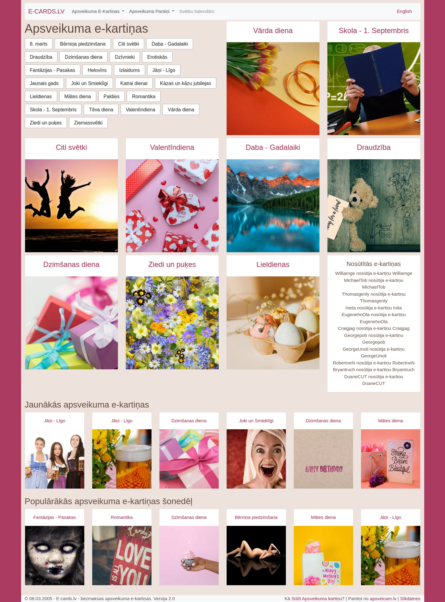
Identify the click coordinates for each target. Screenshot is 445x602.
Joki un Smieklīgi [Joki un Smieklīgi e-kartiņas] (256, 420)
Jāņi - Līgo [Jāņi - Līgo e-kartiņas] (54, 420)
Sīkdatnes (410, 598)
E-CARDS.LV (46, 11)
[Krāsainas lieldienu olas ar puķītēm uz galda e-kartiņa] (273, 322)
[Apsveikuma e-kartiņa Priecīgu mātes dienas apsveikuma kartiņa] (323, 555)
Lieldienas (41, 96)
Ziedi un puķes (46, 122)
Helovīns (97, 70)
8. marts (39, 43)
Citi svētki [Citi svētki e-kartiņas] (71, 147)
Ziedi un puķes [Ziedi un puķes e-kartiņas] (172, 264)
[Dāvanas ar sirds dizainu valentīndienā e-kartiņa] (172, 205)
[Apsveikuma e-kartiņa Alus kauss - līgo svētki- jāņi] (121, 459)
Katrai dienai (134, 83)
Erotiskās (157, 57)
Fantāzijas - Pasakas (52, 70)
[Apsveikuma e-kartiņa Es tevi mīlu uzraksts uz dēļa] (121, 555)
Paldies (111, 96)
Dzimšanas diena (83, 57)
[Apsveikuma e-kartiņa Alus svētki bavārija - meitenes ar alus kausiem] (54, 459)
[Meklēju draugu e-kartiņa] (373, 205)
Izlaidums (129, 70)
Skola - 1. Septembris (53, 109)
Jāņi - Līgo (163, 70)
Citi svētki (128, 43)
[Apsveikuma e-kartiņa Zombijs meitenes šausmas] (54, 555)
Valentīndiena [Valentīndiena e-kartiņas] (172, 147)
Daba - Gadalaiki (169, 43)
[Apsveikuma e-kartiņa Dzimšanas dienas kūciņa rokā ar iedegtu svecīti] (189, 555)
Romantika (143, 96)
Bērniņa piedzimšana (82, 43)
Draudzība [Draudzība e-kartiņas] (374, 147)
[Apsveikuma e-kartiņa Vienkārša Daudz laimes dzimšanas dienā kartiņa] (323, 459)
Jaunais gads (44, 83)
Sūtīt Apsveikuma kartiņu (316, 598)
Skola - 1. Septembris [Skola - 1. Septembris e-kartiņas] (374, 30)
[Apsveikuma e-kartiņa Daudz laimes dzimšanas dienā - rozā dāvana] (189, 459)
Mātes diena (77, 96)
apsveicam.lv (383, 598)
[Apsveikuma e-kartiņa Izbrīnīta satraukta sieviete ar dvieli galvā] (256, 459)
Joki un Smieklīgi (89, 83)
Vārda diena (181, 109)
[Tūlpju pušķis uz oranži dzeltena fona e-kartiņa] (273, 88)
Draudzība (41, 57)
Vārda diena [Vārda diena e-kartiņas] (273, 30)
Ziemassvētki (88, 122)
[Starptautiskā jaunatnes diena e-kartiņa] (71, 205)
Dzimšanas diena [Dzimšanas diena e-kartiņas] (71, 264)
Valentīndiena (140, 109)
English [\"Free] (404, 11)
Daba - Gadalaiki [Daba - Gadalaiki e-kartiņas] (273, 147)
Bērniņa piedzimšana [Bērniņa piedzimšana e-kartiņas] (256, 517)
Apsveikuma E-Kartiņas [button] (96, 11)
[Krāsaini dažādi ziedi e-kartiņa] (172, 322)
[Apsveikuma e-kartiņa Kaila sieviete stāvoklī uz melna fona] (256, 555)
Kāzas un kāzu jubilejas (185, 83)
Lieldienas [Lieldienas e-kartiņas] (272, 264)
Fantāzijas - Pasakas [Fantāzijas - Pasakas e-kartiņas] (54, 517)
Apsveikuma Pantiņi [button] (150, 11)
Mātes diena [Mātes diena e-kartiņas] (390, 420)
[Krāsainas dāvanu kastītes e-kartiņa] (71, 322)
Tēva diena (101, 109)
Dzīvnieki (125, 57)
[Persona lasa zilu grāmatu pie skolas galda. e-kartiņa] (373, 88)
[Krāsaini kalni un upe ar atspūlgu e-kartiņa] (273, 205)
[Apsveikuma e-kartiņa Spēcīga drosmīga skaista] (390, 459)
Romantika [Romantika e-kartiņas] (122, 517)
